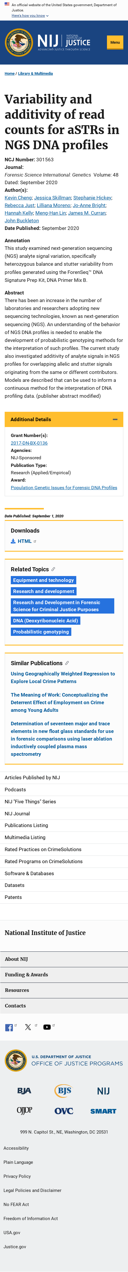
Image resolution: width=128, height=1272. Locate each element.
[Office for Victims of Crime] (64, 1111)
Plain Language (18, 1162)
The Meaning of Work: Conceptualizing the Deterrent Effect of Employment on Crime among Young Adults (59, 702)
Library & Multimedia (35, 73)
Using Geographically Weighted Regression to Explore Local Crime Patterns (63, 677)
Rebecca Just (19, 205)
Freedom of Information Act (31, 1218)
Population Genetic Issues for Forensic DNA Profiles (64, 487)
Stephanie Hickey (92, 198)
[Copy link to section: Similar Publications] (66, 662)
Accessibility (16, 1148)
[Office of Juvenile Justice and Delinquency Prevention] (24, 1112)
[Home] (64, 42)
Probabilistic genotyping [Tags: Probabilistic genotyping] (41, 632)
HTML (27, 541)
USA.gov (12, 1232)
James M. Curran (86, 213)
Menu (115, 42)
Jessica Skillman (52, 198)
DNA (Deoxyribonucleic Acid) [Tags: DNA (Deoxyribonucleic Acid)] (45, 621)
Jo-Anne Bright (89, 205)
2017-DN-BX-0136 (29, 443)
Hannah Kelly (19, 213)
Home (10, 73)
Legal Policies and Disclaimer (32, 1190)
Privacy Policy (17, 1176)
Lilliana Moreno (53, 205)
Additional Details (31, 419)
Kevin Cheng (18, 198)
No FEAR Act (16, 1204)
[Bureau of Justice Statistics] (63, 1095)
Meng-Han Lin (50, 213)
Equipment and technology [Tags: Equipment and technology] (43, 580)
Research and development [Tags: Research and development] (43, 591)
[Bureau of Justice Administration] (24, 1088)
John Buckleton (22, 220)
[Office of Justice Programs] (19, 42)
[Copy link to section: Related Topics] (52, 569)
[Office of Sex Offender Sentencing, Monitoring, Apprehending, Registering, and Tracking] (103, 1109)
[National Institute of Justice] (103, 1088)
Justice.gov (15, 1246)
